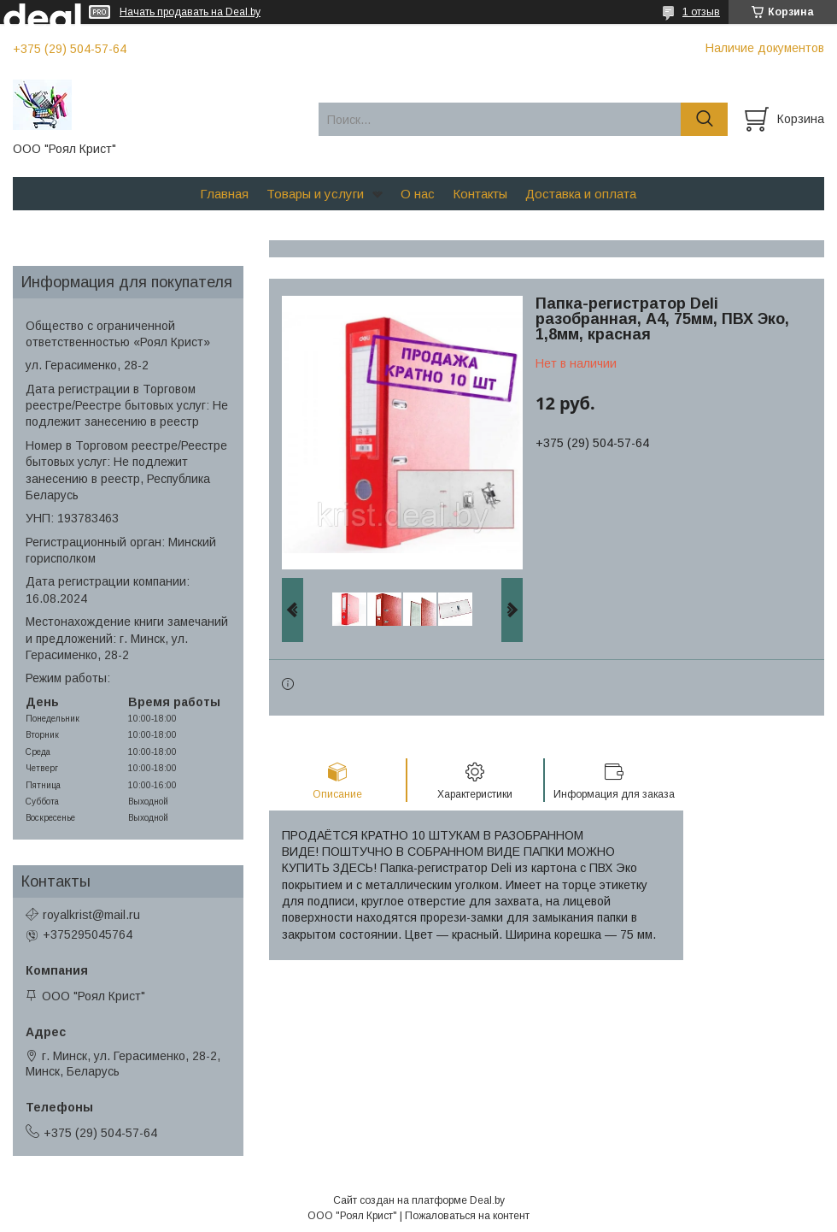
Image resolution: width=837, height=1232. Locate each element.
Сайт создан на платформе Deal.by (419, 1200)
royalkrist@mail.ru (91, 915)
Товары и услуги (315, 193)
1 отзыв (701, 12)
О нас (418, 193)
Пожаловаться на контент (467, 1216)
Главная (224, 193)
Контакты (480, 193)
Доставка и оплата (580, 193)
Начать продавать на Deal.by (190, 12)
